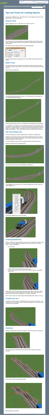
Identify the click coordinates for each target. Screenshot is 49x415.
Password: (34, 1)
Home (5, 6)
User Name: (21, 1)
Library (20, 6)
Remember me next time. (41, 2)
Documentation (26, 6)
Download (15, 6)
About (9, 6)
